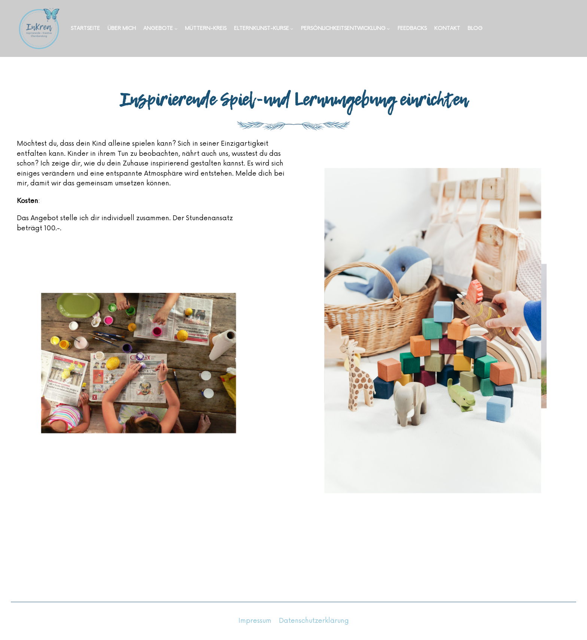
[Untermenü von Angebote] (175, 28)
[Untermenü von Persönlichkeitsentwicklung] (388, 28)
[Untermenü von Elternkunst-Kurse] (291, 28)
